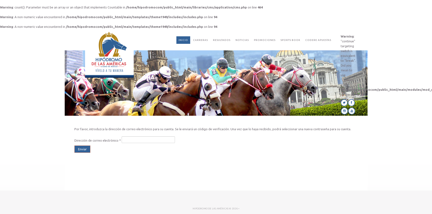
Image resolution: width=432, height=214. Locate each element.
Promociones (264, 40)
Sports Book (290, 40)
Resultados (221, 40)
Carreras (200, 40)
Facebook (351, 102)
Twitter (344, 102)
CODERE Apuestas (318, 40)
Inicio (183, 40)
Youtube (351, 111)
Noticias (242, 40)
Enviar (82, 149)
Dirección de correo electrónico (97, 140)
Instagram (344, 111)
